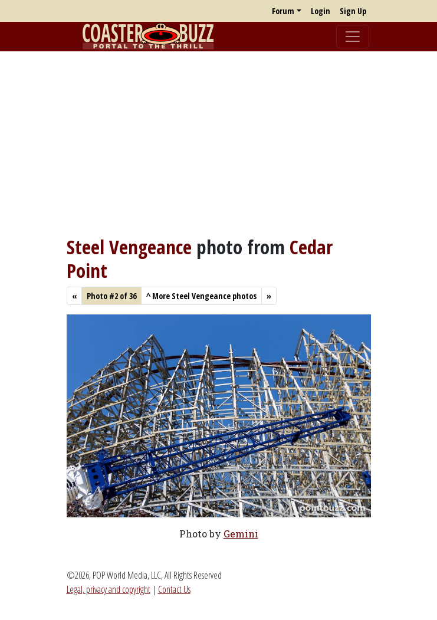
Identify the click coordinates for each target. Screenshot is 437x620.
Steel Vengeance (129, 247)
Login (320, 11)
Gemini (241, 533)
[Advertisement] (218, 143)
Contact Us (174, 589)
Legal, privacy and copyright (108, 589)
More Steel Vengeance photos (201, 295)
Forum (283, 11)
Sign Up (353, 11)
